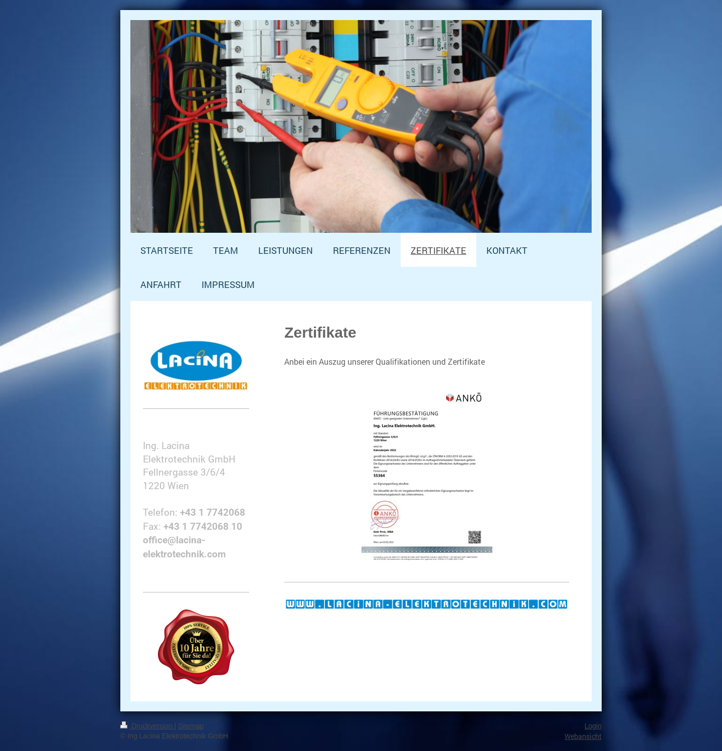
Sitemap (191, 726)
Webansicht (583, 736)
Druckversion (147, 726)
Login (593, 726)
